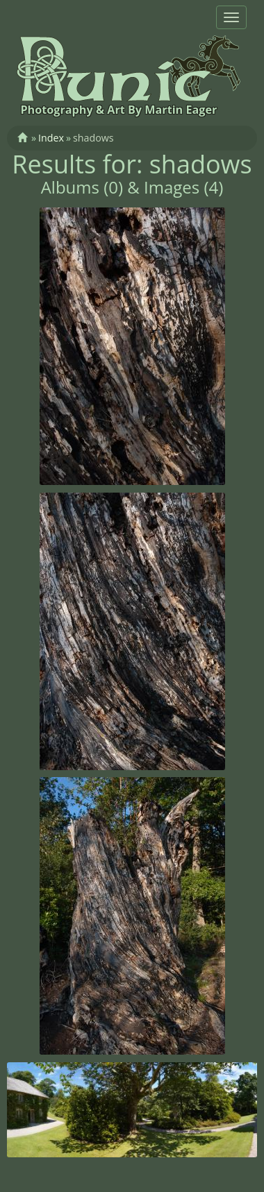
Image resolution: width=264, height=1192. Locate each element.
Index (51, 137)
